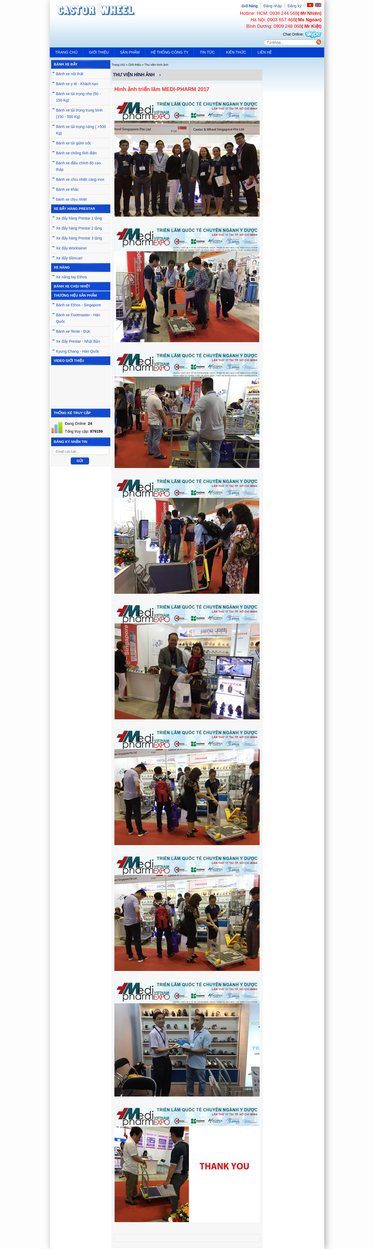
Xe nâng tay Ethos (71, 277)
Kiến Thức (236, 52)
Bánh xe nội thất (69, 74)
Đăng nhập (272, 6)
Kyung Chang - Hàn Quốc (77, 351)
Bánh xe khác (67, 189)
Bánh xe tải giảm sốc (73, 143)
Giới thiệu (99, 52)
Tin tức (207, 52)
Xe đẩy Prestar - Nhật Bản (78, 341)
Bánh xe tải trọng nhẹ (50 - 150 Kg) (78, 97)
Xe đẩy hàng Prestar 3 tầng (79, 238)
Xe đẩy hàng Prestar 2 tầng (79, 228)
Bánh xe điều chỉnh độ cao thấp (78, 166)
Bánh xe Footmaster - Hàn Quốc (78, 318)
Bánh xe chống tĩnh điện (76, 153)
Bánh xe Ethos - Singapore (78, 305)
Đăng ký (294, 6)
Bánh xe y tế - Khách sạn (77, 84)
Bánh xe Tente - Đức (73, 331)
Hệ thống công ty (170, 52)
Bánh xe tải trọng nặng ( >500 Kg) (81, 129)
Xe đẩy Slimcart (69, 258)
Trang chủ (66, 52)
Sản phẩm (129, 52)
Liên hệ (264, 52)
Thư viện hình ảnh (156, 64)
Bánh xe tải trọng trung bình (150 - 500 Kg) (79, 113)
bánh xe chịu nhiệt (71, 199)
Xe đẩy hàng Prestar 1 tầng (79, 218)
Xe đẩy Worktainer (71, 248)
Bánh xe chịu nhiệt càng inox (80, 179)
